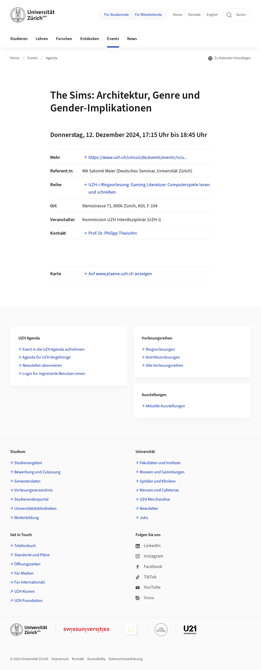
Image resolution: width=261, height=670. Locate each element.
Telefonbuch (25, 546)
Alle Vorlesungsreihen (164, 365)
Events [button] (113, 39)
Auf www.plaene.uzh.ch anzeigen (120, 274)
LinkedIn (148, 545)
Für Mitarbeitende (148, 14)
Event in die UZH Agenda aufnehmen (53, 349)
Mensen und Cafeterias (159, 490)
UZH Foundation (28, 600)
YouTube (148, 587)
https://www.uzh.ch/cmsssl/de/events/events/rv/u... (137, 157)
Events (33, 58)
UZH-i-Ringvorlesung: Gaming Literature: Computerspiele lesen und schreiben (149, 188)
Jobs (144, 518)
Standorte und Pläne (32, 555)
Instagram (149, 556)
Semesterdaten (27, 481)
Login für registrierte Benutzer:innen (53, 373)
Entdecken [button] (89, 39)
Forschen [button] (64, 39)
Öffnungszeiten (27, 564)
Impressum (60, 659)
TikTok (146, 577)
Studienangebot (28, 463)
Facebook (149, 566)
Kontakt (194, 14)
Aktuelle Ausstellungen (165, 406)
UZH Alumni (24, 591)
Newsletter (149, 508)
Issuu (145, 598)
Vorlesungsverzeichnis (33, 490)
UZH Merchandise (155, 499)
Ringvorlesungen (160, 349)
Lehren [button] (42, 39)
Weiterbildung (26, 518)
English (212, 14)
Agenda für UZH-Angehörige (46, 357)
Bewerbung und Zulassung (37, 472)
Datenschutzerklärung (125, 659)
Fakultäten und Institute (160, 463)
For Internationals (29, 582)
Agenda (51, 58)
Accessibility (96, 659)
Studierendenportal (31, 499)
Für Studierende (116, 14)
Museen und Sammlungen (162, 472)
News (132, 39)
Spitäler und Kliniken (158, 481)
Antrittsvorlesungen (163, 357)
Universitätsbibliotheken (35, 508)
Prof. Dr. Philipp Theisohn (112, 233)
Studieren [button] (19, 39)
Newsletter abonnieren (42, 365)
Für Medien (24, 573)
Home (177, 14)
